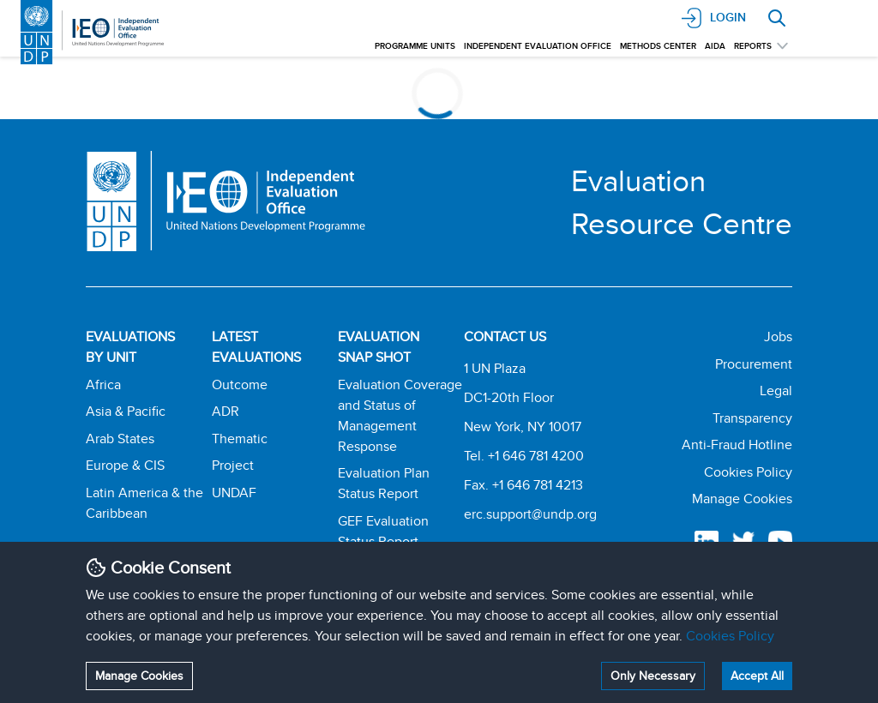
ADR (225, 411)
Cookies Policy (730, 636)
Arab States (120, 438)
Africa (103, 384)
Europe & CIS (125, 465)
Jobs (778, 336)
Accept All (757, 675)
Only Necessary (652, 675)
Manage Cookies (139, 675)
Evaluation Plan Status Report (384, 483)
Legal (776, 390)
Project (233, 465)
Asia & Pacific (125, 411)
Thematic (240, 438)
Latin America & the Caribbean (144, 503)
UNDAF (234, 492)
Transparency (752, 418)
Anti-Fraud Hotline (737, 444)
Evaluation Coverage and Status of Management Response (400, 415)
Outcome (240, 384)
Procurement (753, 364)
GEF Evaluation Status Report (383, 531)
